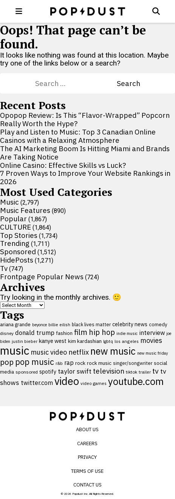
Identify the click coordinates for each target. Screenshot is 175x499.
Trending (14, 243)
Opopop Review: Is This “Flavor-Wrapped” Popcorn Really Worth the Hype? (85, 119)
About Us (87, 429)
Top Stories (18, 235)
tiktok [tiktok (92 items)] (131, 372)
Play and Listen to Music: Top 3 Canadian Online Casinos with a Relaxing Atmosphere (78, 136)
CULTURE (15, 227)
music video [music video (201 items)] (49, 352)
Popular (13, 218)
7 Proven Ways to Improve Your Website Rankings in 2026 (85, 177)
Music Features (25, 210)
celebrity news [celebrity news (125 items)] (129, 324)
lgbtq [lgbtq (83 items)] (108, 341)
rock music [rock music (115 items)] (99, 363)
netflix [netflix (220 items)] (78, 352)
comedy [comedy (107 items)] (158, 324)
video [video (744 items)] (66, 381)
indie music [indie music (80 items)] (127, 333)
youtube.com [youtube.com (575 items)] (136, 381)
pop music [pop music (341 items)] (34, 362)
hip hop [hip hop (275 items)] (102, 332)
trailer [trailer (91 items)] (145, 372)
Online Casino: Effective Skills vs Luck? (63, 165)
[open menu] (19, 11)
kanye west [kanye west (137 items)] (53, 340)
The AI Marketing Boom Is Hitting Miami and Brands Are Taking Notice (85, 152)
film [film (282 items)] (80, 332)
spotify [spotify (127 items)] (47, 371)
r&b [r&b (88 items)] (59, 363)
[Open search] (156, 11)
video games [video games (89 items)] (94, 383)
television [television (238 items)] (108, 370)
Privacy (87, 457)
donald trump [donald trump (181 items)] (34, 332)
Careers (87, 443)
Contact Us (87, 485)
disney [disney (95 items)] (7, 333)
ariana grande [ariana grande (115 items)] (15, 324)
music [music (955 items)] (14, 350)
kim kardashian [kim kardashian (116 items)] (85, 341)
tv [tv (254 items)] (155, 370)
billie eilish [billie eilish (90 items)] (59, 324)
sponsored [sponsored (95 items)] (26, 372)
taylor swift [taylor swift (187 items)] (74, 371)
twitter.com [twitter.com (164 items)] (37, 382)
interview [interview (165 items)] (152, 332)
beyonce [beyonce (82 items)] (39, 324)
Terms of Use (87, 471)
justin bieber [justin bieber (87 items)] (24, 341)
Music (9, 201)
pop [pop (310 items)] (7, 362)
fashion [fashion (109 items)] (64, 333)
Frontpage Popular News (42, 276)
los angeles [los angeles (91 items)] (127, 341)
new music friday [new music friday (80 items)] (152, 353)
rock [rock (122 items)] (80, 363)
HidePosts (16, 259)
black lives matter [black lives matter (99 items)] (91, 324)
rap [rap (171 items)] (69, 362)
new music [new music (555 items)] (113, 351)
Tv (4, 268)
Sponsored (18, 251)
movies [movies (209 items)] (151, 340)
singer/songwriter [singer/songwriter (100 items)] (132, 363)
